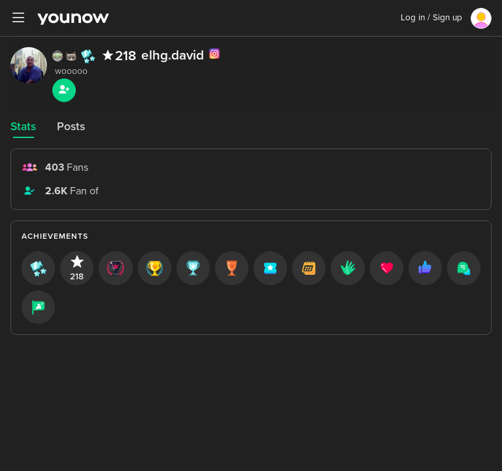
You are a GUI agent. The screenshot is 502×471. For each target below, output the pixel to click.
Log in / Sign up (431, 17)
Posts (71, 126)
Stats (23, 126)
